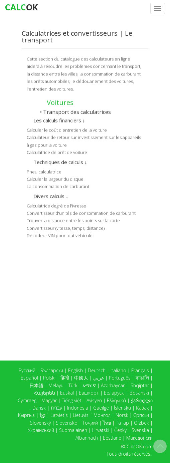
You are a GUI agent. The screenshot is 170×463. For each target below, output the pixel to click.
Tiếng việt (71, 400)
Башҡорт (89, 393)
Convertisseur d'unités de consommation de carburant (81, 213)
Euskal (67, 393)
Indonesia (77, 408)
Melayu (55, 385)
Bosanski (139, 393)
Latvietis (59, 415)
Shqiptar (140, 385)
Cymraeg (27, 400)
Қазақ (142, 408)
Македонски (139, 438)
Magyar (49, 400)
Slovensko (66, 423)
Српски (141, 415)
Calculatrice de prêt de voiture (57, 152)
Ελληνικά (116, 400)
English (75, 370)
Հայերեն (44, 393)
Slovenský (40, 423)
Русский (27, 370)
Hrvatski (100, 430)
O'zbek (141, 423)
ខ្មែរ (42, 415)
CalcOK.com (140, 446)
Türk (72, 385)
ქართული (142, 400)
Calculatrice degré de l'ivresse (56, 205)
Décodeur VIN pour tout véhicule (60, 235)
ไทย (107, 423)
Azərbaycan (113, 385)
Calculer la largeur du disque (55, 179)
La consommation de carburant (58, 186)
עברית (56, 408)
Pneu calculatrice (44, 171)
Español (29, 378)
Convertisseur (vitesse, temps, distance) (66, 228)
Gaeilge (101, 408)
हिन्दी (64, 378)
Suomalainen (73, 430)
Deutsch (97, 370)
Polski (49, 378)
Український (41, 430)
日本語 (36, 385)
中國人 (81, 378)
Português (120, 378)
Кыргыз (26, 415)
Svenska (140, 430)
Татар (122, 423)
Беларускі (114, 393)
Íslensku (122, 408)
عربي (98, 378)
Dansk (39, 408)
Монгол (102, 415)
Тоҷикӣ (90, 423)
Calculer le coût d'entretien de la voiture (67, 130)
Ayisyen (94, 400)
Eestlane (112, 438)
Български (51, 370)
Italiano (118, 370)
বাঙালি (142, 378)
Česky (120, 430)
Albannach (86, 438)
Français (140, 370)
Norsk (122, 415)
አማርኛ (89, 385)
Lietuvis (81, 415)
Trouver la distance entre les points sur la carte (73, 220)
